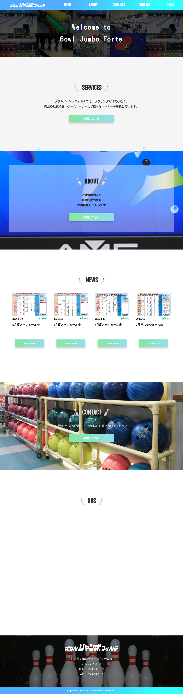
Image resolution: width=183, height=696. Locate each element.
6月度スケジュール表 (26, 325)
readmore (30, 344)
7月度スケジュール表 (149, 325)
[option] (18, 21)
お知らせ (42, 319)
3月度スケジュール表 (108, 325)
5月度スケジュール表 (67, 325)
